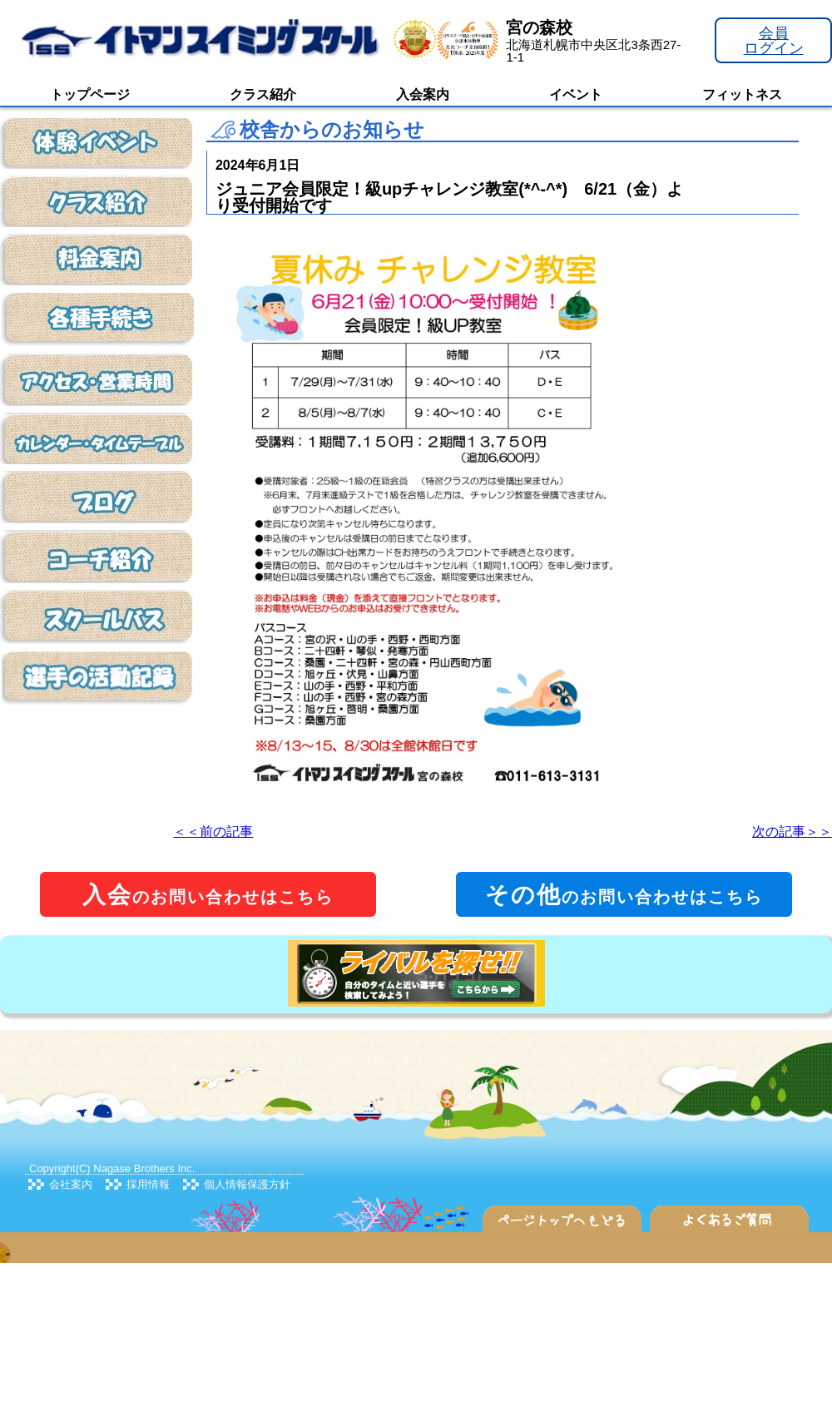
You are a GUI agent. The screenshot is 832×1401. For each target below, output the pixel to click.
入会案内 (422, 94)
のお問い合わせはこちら (208, 895)
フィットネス (742, 94)
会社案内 (70, 1184)
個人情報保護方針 (247, 1184)
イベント (575, 94)
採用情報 (148, 1184)
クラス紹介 (263, 94)
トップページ (90, 94)
